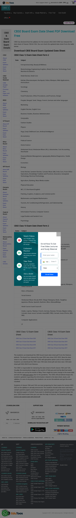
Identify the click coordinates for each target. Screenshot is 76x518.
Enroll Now (49, 275)
